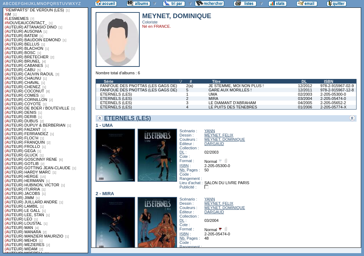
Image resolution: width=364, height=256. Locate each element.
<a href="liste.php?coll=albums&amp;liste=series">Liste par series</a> (45, 126)
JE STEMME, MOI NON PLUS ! (236, 86)
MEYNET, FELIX (218, 135)
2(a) (189, 86)
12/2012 (305, 86)
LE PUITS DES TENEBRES (233, 107)
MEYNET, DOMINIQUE (224, 139)
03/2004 (305, 98)
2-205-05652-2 (333, 103)
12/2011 (305, 90)
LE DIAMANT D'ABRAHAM (232, 103)
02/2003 (305, 94)
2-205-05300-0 (333, 94)
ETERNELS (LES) (116, 94)
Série (108, 81)
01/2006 (305, 107)
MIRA (214, 98)
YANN (209, 131)
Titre (216, 81)
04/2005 (305, 103)
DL (304, 81)
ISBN (328, 81)
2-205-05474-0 (333, 98)
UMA (213, 94)
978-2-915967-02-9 (337, 86)
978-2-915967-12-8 (337, 90)
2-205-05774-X (333, 107)
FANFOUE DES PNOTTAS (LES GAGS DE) (138, 86)
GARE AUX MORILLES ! (230, 90)
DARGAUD (214, 144)
